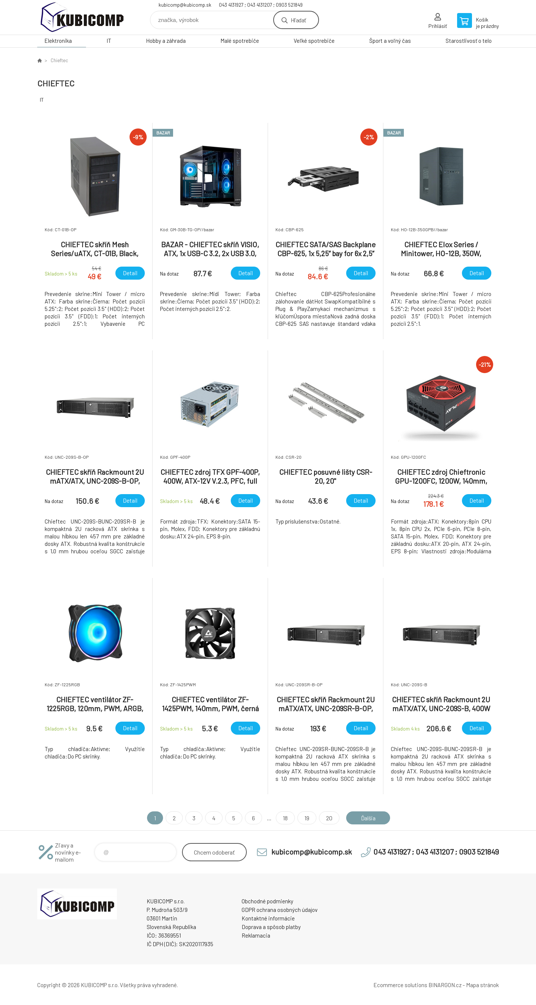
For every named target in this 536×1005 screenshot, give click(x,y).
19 (305, 817)
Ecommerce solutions (400, 985)
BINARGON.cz (445, 985)
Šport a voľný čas (390, 40)
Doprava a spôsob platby (271, 926)
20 (328, 817)
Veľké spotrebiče (314, 40)
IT (108, 40)
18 (284, 817)
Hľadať (298, 19)
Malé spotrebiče (239, 40)
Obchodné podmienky (267, 901)
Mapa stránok (482, 985)
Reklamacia (256, 935)
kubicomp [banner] (82, 17)
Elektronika (58, 40)
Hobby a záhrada (166, 40)
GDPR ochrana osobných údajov (280, 909)
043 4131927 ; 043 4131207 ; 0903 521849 (261, 5)
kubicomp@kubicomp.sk (185, 5)
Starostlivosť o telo (469, 40)
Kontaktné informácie (268, 918)
